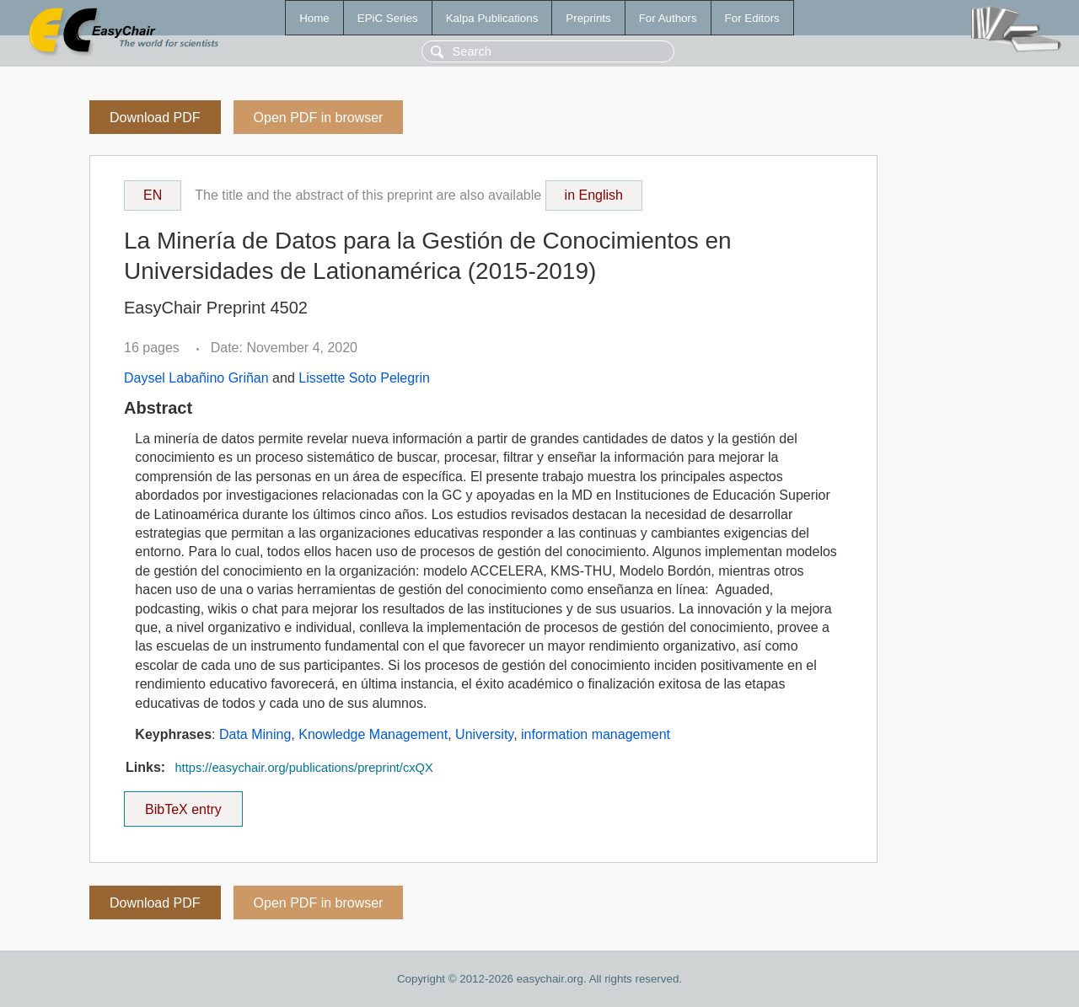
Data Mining (255, 734)
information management (595, 734)
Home (314, 18)
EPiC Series (387, 18)
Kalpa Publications (492, 18)
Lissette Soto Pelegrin (364, 378)
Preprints (588, 18)
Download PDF (155, 117)
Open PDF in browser (319, 117)
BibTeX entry (183, 804)
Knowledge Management (373, 734)
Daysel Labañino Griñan (196, 378)
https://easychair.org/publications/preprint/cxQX (303, 767)
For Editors (752, 18)
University (484, 734)
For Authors (668, 18)
